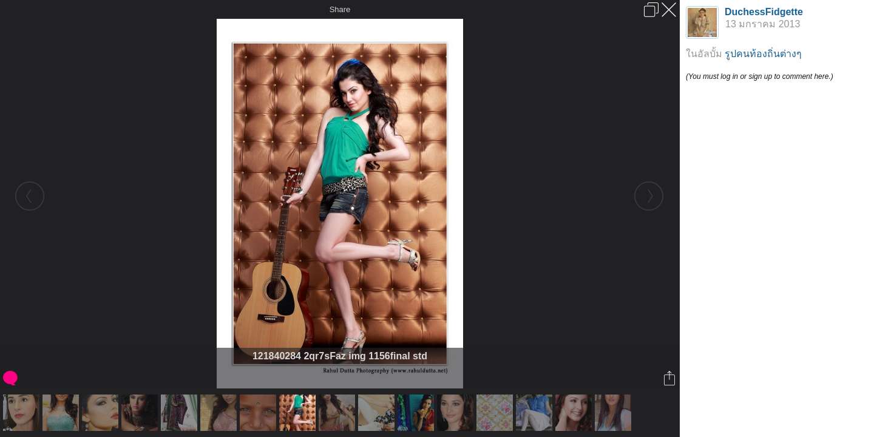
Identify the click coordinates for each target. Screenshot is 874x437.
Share (340, 9)
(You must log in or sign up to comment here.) (759, 76)
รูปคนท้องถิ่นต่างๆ (763, 54)
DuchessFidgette (764, 12)
